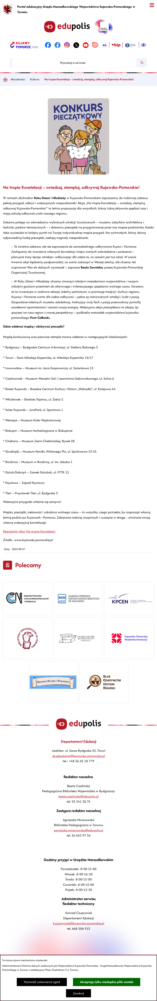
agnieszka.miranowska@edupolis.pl (78, 830)
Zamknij (78, 993)
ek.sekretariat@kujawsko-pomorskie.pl (78, 756)
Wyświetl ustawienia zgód (42, 982)
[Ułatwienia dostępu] (143, 45)
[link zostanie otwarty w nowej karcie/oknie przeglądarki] (24, 45)
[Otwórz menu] (152, 5)
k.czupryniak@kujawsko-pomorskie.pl (78, 923)
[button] (78, 173)
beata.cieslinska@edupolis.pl (78, 796)
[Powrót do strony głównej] (5, 79)
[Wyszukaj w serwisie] (74, 62)
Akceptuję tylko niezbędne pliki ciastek (106, 982)
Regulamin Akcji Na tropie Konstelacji (29, 531)
